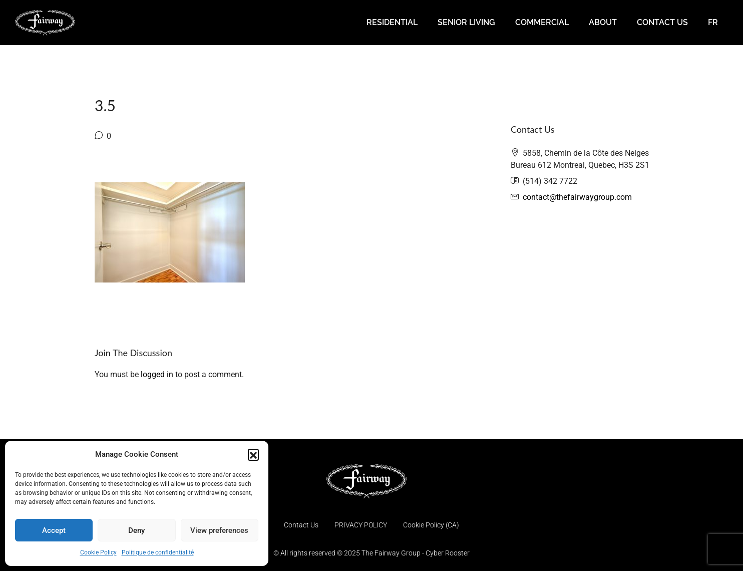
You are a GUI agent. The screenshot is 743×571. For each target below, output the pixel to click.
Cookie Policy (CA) (431, 525)
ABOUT (603, 22)
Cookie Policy (98, 552)
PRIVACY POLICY (360, 525)
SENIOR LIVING (466, 22)
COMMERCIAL (542, 22)
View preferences (219, 530)
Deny (136, 530)
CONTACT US (662, 22)
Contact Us (301, 525)
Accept (54, 530)
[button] (253, 454)
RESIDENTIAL (392, 22)
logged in (157, 374)
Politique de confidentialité (158, 552)
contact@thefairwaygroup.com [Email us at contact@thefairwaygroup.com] (577, 197)
